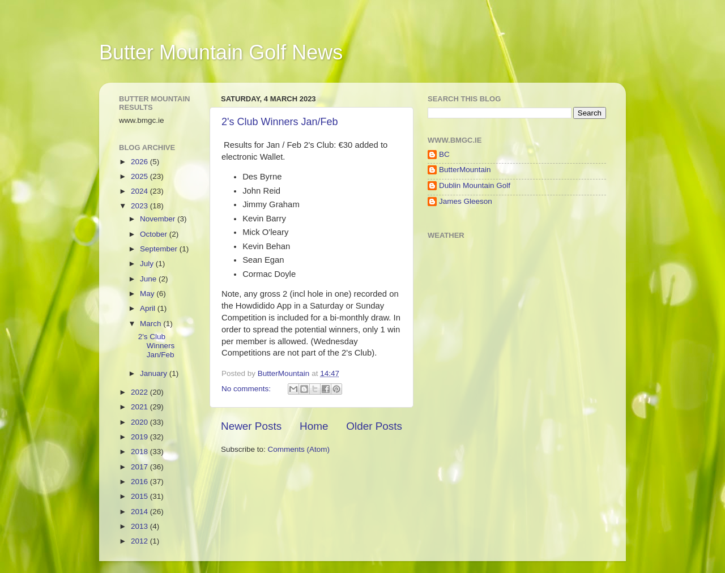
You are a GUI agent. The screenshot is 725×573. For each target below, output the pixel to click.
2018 (140, 451)
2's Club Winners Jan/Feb (279, 121)
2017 (140, 467)
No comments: (247, 388)
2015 (140, 496)
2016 (140, 481)
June (149, 279)
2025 (140, 176)
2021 (140, 407)
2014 (140, 511)
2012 (140, 541)
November (158, 219)
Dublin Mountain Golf (474, 185)
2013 (140, 526)
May (148, 293)
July (148, 263)
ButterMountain (465, 169)
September (160, 249)
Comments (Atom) (299, 449)
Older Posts (374, 426)
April (148, 308)
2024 (140, 191)
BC (444, 154)
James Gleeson (465, 201)
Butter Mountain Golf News (221, 52)
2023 (140, 206)
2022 (140, 392)
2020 (140, 422)
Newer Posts (251, 426)
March (151, 323)
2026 (140, 161)
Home (314, 426)
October (154, 234)
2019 (140, 437)
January (154, 373)
